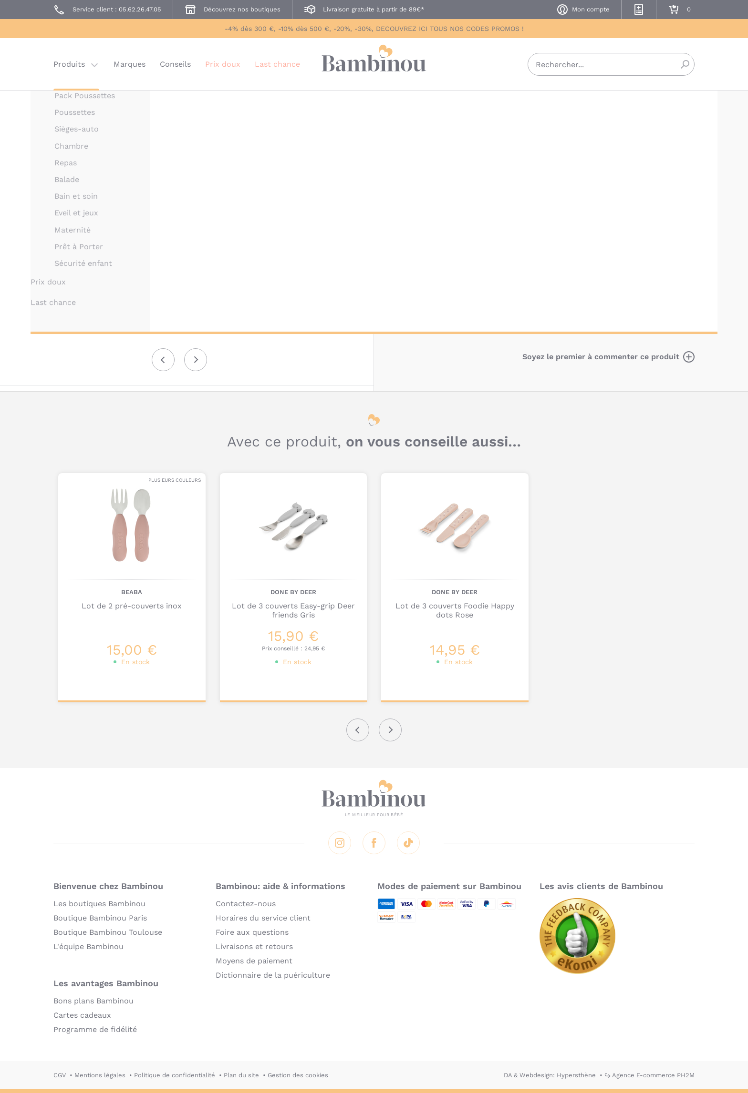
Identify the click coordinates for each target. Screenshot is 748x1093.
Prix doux (222, 64)
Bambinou (374, 63)
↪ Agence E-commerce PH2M (649, 1075)
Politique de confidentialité (174, 1075)
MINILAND (487, 103)
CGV (59, 1075)
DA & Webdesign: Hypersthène (550, 1075)
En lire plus (493, 313)
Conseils (175, 64)
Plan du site (241, 1075)
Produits (69, 64)
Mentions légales (99, 1075)
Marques (129, 64)
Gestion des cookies (298, 1075)
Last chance (277, 64)
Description (494, 181)
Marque (544, 181)
